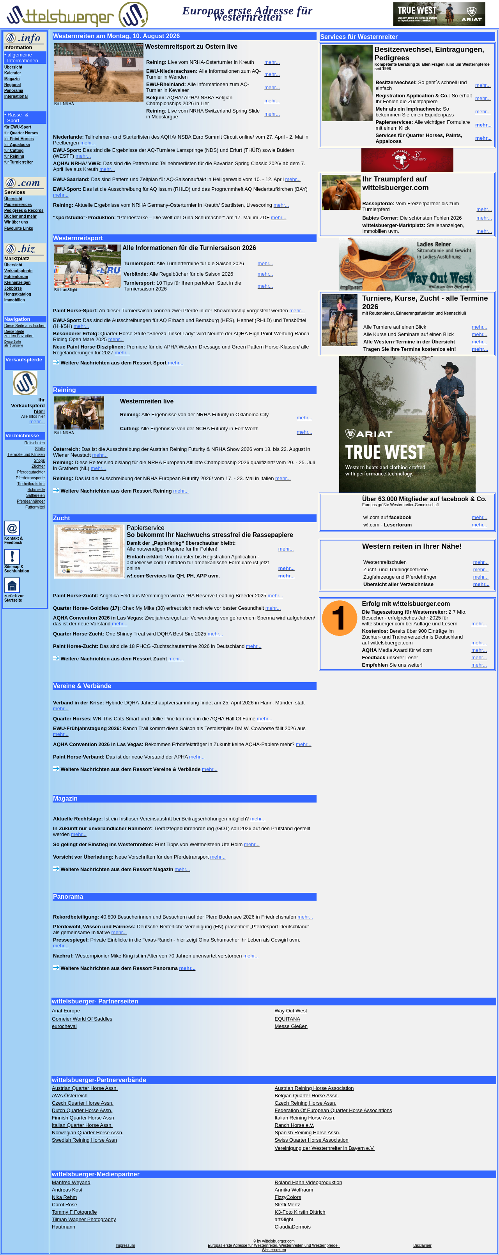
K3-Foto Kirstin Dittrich (300, 1212)
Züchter (38, 466)
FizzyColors (288, 1197)
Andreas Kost (67, 1190)
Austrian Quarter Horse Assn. (85, 1088)
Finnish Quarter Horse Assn (83, 1118)
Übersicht (13, 199)
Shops (39, 460)
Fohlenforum (16, 277)
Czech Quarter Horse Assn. (82, 1103)
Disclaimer (422, 1245)
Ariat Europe (66, 1011)
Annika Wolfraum (294, 1190)
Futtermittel (35, 507)
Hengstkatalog (17, 294)
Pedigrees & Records (24, 210)
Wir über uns (16, 222)
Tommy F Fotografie (74, 1212)
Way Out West (291, 1011)
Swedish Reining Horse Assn (84, 1140)
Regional (12, 85)
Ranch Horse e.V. (294, 1125)
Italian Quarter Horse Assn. (82, 1125)
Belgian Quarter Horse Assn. (307, 1095)
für (21, 133)
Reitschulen (35, 443)
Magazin (11, 79)
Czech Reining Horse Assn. (305, 1103)
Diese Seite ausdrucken (25, 326)
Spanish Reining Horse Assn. (307, 1132)
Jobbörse (13, 288)
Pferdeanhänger (31, 501)
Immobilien (14, 300)
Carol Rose (64, 1204)
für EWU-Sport (17, 127)
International (16, 96)
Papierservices (18, 204)
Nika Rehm (64, 1197)
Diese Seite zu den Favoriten (19, 333)
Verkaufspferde (18, 271)
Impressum (125, 1245)
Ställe (40, 449)
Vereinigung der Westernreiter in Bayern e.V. (325, 1148)
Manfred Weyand (71, 1182)
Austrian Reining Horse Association (314, 1088)
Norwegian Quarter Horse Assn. (88, 1132)
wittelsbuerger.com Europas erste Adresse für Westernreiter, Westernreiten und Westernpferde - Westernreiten (274, 1245)
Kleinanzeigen (17, 282)
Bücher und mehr (20, 216)
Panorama (13, 90)
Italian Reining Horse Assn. (305, 1118)
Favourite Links (18, 228)
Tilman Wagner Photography (84, 1219)
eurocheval (64, 1026)
